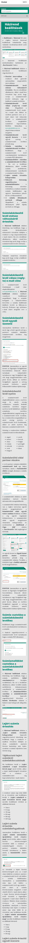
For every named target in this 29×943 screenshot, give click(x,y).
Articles (3, 16)
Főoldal (4, 2)
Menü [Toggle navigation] (25, 2)
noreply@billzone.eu (12, 128)
